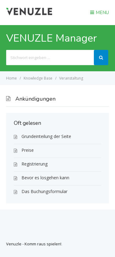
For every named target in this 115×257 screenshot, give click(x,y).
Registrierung (34, 164)
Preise (27, 150)
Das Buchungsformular (44, 191)
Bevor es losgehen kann (45, 178)
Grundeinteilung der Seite (46, 136)
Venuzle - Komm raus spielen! (33, 244)
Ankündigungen (35, 98)
